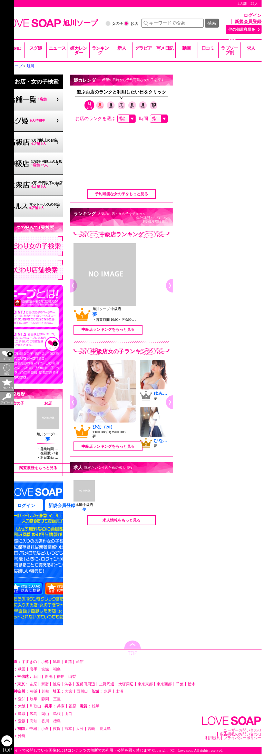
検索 (211, 23)
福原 (72, 706)
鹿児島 (105, 729)
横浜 (34, 691)
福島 (57, 669)
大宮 (68, 691)
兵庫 (61, 706)
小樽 (45, 662)
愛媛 (22, 721)
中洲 (33, 729)
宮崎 (91, 729)
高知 (33, 721)
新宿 (45, 684)
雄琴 (95, 706)
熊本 (68, 729)
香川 (45, 721)
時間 (143, 118)
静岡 (45, 699)
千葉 (180, 684)
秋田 (22, 669)
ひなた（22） (167, 440)
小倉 (45, 729)
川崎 (45, 691)
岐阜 (33, 699)
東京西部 (164, 684)
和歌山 (35, 706)
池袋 (56, 684)
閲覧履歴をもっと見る (38, 468)
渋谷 (68, 684)
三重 (57, 699)
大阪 (22, 706)
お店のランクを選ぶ (95, 118)
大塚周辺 (126, 684)
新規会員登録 (248, 21)
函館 (80, 662)
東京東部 (145, 684)
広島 (33, 714)
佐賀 (56, 729)
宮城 (45, 669)
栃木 (191, 684)
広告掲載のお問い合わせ (241, 734)
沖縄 (22, 736)
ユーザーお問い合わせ (243, 730)
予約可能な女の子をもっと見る (121, 194)
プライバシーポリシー (243, 738)
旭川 (56, 662)
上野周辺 (106, 684)
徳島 (57, 721)
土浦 (119, 691)
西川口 (82, 691)
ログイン (253, 15)
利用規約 (212, 738)
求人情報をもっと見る (121, 520)
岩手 (33, 669)
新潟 (48, 676)
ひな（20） (103, 426)
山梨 (72, 676)
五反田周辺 (85, 684)
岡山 (45, 714)
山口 (68, 714)
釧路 (68, 662)
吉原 (33, 684)
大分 (80, 729)
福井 (60, 676)
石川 (37, 676)
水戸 (107, 691)
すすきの (29, 662)
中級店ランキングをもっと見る (108, 329)
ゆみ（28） (165, 393)
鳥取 (22, 714)
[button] (73, 285)
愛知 (22, 699)
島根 (57, 714)
